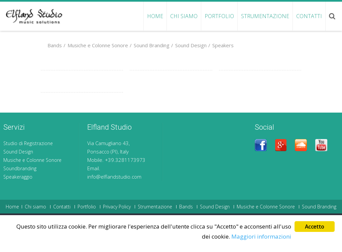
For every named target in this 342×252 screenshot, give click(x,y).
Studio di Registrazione (28, 143)
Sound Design (188, 45)
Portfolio (219, 16)
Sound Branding (148, 45)
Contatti (309, 16)
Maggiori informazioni (261, 237)
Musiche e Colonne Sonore (95, 45)
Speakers (220, 45)
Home (155, 16)
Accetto (314, 227)
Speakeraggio (17, 177)
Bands (54, 45)
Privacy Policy (117, 206)
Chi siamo (184, 16)
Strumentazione (265, 16)
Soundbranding (19, 168)
